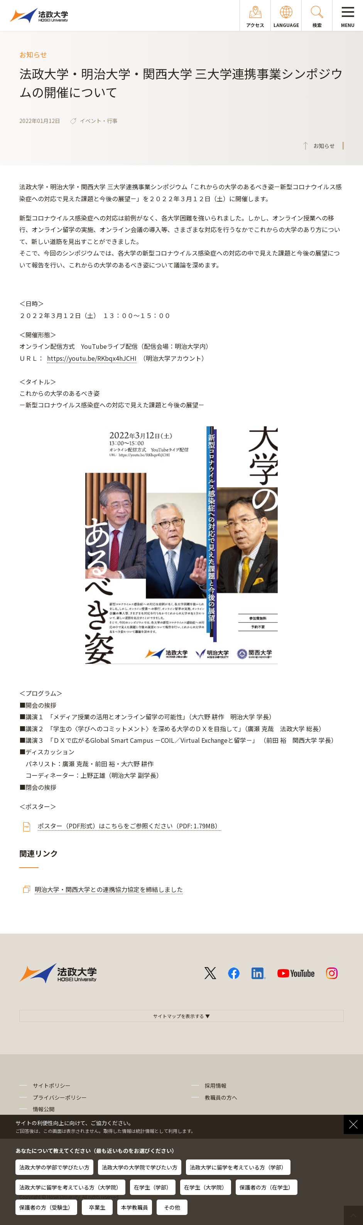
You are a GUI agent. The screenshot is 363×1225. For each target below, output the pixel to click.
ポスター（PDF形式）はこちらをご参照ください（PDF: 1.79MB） (129, 825)
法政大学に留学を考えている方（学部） (238, 1167)
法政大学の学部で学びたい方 (54, 1167)
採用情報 (215, 1085)
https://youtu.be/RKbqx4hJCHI (92, 358)
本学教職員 (134, 1207)
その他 (172, 1207)
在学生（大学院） (205, 1187)
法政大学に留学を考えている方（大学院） (70, 1187)
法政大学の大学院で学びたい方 (139, 1167)
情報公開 (43, 1109)
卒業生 (97, 1207)
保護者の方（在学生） (267, 1187)
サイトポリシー (52, 1085)
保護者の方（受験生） (46, 1207)
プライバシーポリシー (60, 1097)
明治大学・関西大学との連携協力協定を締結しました (109, 889)
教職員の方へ (221, 1097)
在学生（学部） (153, 1187)
